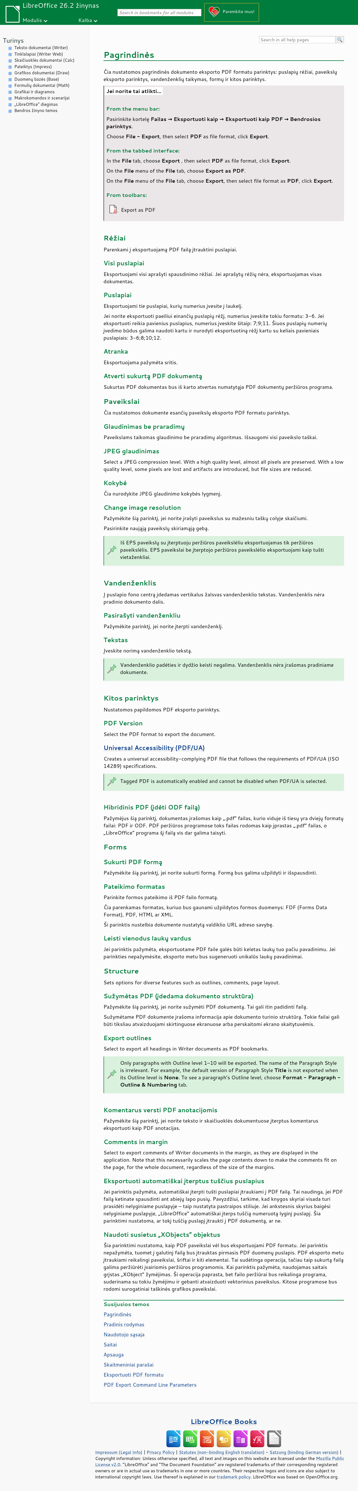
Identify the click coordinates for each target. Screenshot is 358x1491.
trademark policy (233, 1477)
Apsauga (113, 1354)
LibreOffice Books (223, 1421)
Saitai (110, 1344)
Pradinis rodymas (123, 1324)
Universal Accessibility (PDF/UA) (154, 748)
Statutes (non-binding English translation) (221, 1452)
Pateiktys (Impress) (33, 67)
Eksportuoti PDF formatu (133, 1374)
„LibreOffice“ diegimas (36, 104)
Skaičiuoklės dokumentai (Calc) (44, 60)
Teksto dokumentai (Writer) (41, 48)
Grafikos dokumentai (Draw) (41, 73)
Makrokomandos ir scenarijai (42, 98)
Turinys (13, 40)
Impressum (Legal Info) (118, 1452)
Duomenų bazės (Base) (36, 79)
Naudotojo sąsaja (124, 1334)
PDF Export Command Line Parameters (150, 1384)
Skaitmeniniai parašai (128, 1364)
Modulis (32, 20)
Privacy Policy (161, 1452)
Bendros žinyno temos (36, 110)
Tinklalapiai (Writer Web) (38, 54)
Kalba (85, 20)
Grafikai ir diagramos (34, 92)
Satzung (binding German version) (304, 1452)
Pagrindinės (117, 1314)
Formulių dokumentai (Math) (42, 85)
